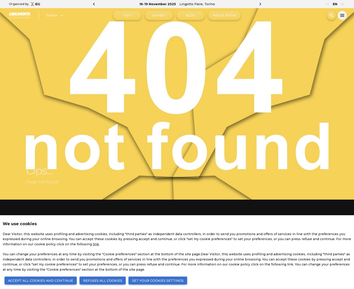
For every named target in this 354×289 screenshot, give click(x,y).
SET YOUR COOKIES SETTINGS (158, 281)
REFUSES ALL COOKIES (102, 281)
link (96, 244)
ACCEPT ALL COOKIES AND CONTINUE (40, 281)
